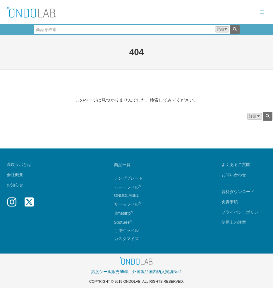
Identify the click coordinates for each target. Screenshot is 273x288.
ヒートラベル (127, 187)
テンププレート (128, 178)
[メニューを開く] (262, 12)
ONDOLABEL (126, 195)
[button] (222, 29)
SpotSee (122, 222)
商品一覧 (122, 164)
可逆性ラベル (126, 230)
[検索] (235, 29)
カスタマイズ (126, 238)
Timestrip (122, 213)
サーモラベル (127, 204)
